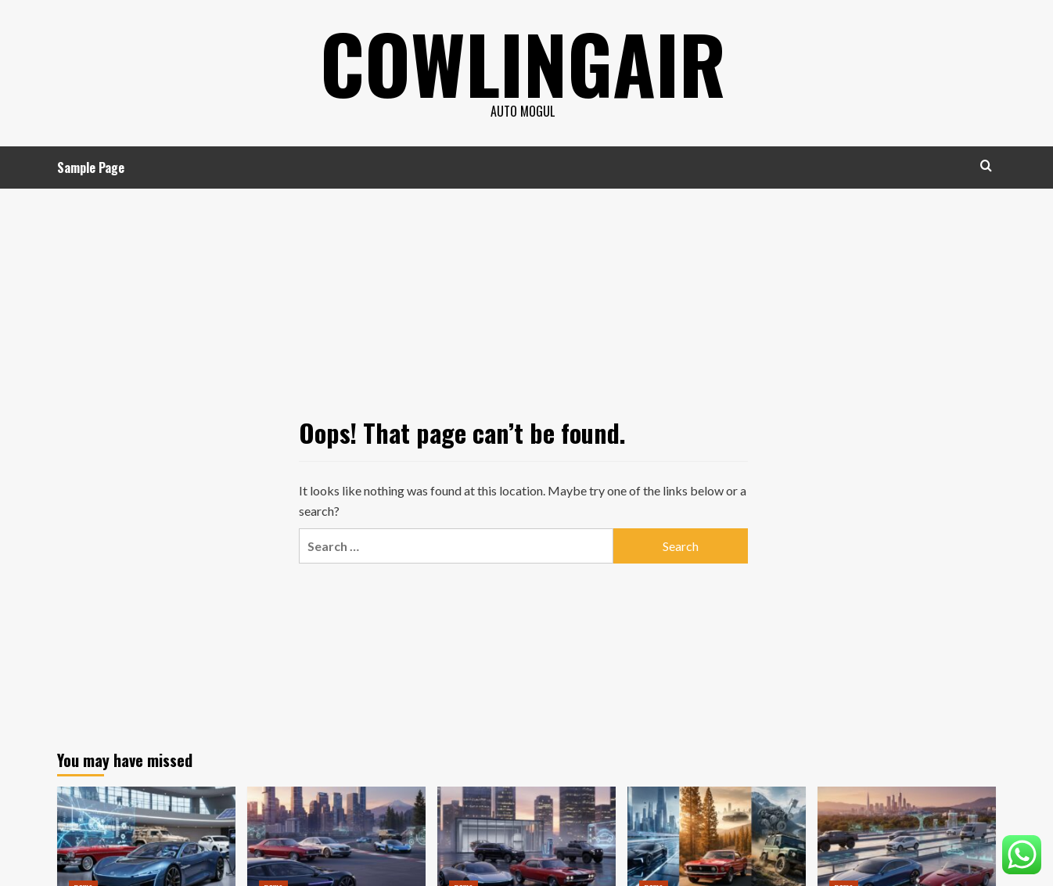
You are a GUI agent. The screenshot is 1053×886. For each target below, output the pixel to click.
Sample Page (90, 167)
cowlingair (523, 63)
